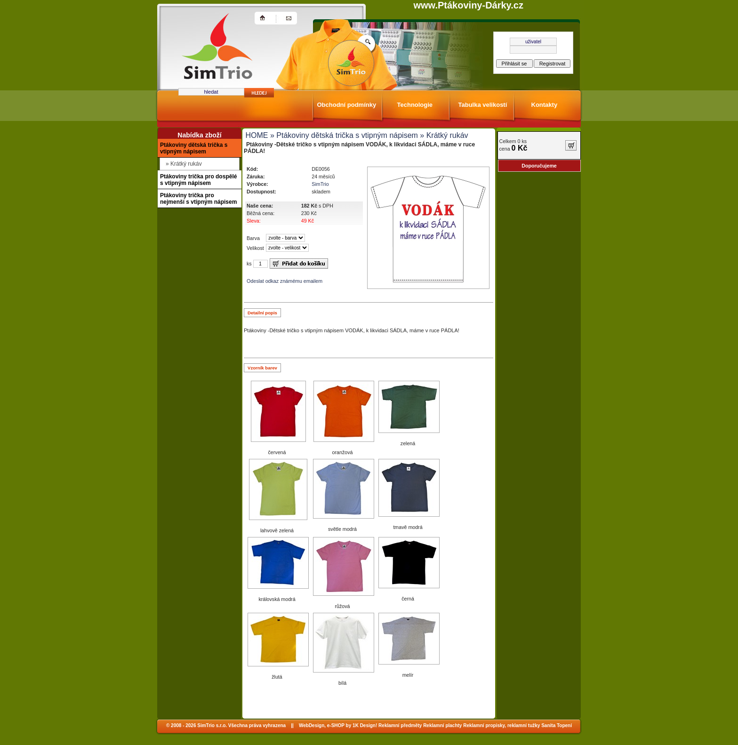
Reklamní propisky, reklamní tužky (501, 725)
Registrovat (552, 63)
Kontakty (544, 104)
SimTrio (320, 184)
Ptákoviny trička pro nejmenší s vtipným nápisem (198, 198)
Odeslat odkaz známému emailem (284, 281)
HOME (257, 135)
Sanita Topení (556, 725)
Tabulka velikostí (482, 104)
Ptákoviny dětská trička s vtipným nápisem (193, 148)
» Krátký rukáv (443, 135)
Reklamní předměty (400, 725)
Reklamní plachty (442, 725)
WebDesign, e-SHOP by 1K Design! (338, 725)
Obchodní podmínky (347, 104)
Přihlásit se (514, 63)
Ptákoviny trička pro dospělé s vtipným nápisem (198, 179)
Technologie (415, 104)
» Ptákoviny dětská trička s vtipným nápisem (343, 135)
